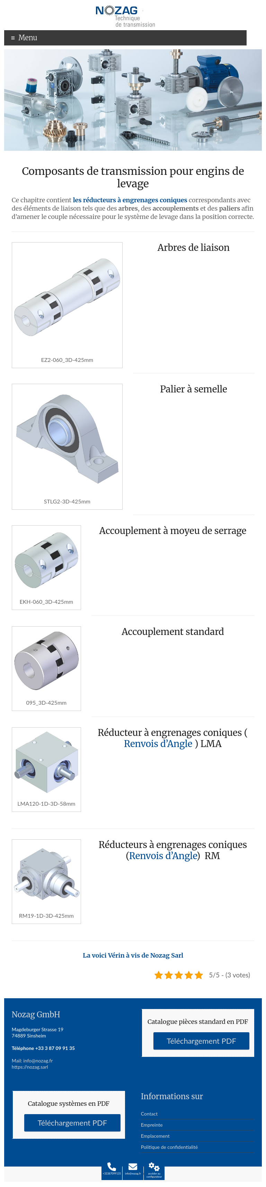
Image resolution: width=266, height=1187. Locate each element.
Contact (149, 1114)
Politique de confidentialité (169, 1147)
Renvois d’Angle (158, 743)
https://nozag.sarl (30, 1067)
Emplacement (155, 1136)
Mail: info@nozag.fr (32, 1060)
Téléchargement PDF (201, 1040)
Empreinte (152, 1125)
